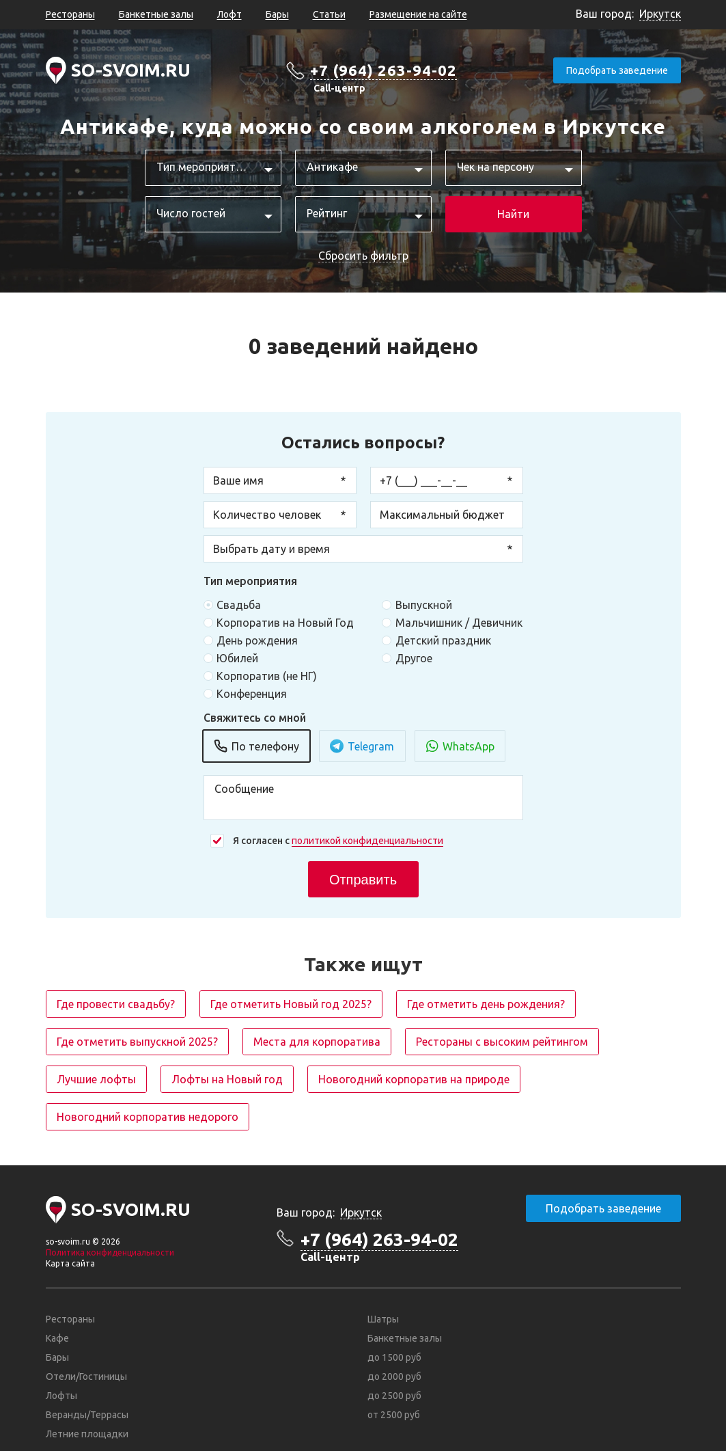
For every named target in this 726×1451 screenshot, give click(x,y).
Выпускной (423, 605)
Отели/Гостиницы (86, 1376)
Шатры (383, 1319)
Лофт (229, 14)
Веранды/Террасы (87, 1414)
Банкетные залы (156, 14)
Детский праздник (442, 640)
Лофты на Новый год (227, 1079)
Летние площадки (87, 1433)
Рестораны (70, 14)
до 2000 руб (394, 1376)
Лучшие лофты (96, 1079)
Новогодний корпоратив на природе (413, 1079)
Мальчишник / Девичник (458, 622)
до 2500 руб (394, 1395)
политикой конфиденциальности (367, 840)
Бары (277, 14)
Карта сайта (70, 1263)
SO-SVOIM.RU (131, 70)
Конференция (252, 694)
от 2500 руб (393, 1414)
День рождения (257, 640)
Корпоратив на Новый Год (285, 622)
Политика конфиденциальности (110, 1252)
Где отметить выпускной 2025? (137, 1041)
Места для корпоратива (316, 1041)
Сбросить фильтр (363, 255)
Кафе (57, 1338)
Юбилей (237, 658)
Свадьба (239, 605)
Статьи (329, 14)
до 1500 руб (394, 1357)
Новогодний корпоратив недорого (147, 1117)
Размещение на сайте (418, 14)
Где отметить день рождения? (486, 1004)
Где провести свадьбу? (116, 1004)
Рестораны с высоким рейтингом (502, 1041)
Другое (413, 658)
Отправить (363, 879)
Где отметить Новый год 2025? (291, 1004)
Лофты (61, 1395)
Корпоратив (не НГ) (267, 676)
